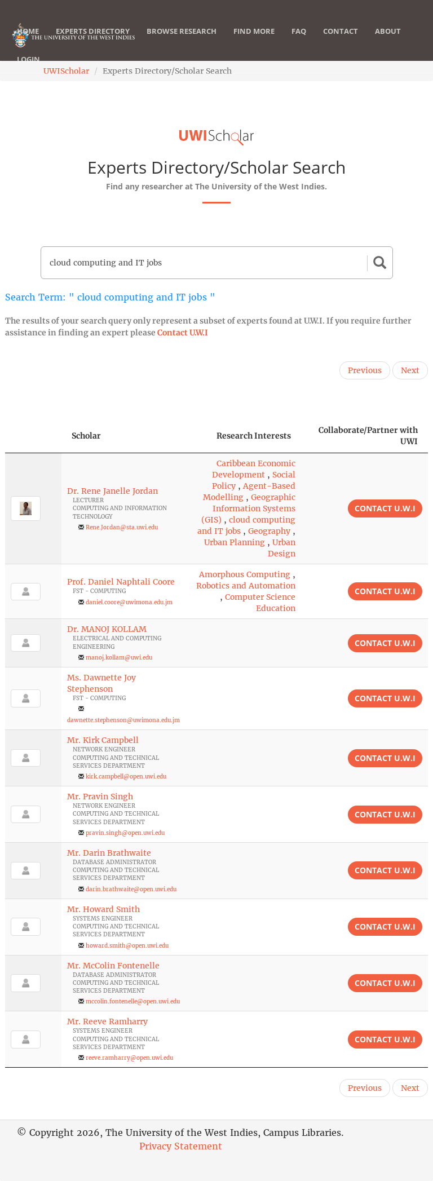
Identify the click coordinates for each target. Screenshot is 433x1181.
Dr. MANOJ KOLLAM (107, 629)
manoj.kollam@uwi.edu (119, 657)
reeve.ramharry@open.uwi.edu (129, 1057)
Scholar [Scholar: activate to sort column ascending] (86, 436)
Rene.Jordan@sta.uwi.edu (122, 527)
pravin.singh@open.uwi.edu (125, 833)
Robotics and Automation (245, 586)
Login (28, 70)
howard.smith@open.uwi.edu (127, 945)
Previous (365, 370)
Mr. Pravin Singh (100, 796)
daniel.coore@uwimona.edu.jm (129, 602)
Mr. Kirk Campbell (103, 740)
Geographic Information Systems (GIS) (248, 508)
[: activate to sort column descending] (33, 436)
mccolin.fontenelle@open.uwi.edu (133, 1001)
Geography (269, 531)
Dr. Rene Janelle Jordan (112, 491)
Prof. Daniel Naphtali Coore (121, 582)
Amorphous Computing (244, 574)
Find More (254, 42)
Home (28, 42)
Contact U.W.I (182, 333)
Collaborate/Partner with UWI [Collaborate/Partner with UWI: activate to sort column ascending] (368, 435)
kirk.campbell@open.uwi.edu (126, 776)
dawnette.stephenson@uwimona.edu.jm (123, 720)
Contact (340, 42)
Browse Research (181, 42)
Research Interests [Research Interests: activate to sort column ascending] (253, 436)
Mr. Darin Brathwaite (109, 853)
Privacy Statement (180, 1146)
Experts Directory (93, 42)
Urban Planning (234, 542)
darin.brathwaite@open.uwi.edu (131, 889)
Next (410, 370)
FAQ (298, 42)
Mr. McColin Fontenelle (113, 966)
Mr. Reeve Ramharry (107, 1021)
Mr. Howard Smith (103, 909)
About (388, 42)
